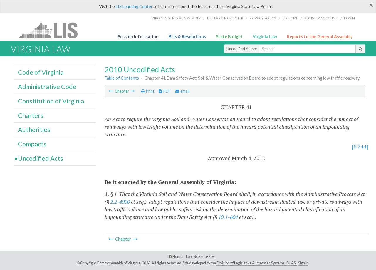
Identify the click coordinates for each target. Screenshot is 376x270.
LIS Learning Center (134, 6)
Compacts (32, 144)
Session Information (138, 36)
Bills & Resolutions (187, 36)
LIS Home (174, 256)
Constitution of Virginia (51, 101)
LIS (51, 30)
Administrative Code (47, 86)
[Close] (371, 5)
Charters (30, 115)
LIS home (290, 18)
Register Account (321, 18)
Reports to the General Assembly (320, 36)
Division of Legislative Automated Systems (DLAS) (256, 263)
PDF (165, 91)
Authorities (34, 129)
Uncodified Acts (241, 48)
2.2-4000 (120, 201)
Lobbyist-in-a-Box (200, 256)
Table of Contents (122, 78)
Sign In (303, 263)
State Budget (229, 36)
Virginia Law (265, 36)
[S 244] (360, 146)
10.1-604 (228, 216)
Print (147, 91)
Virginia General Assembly (176, 18)
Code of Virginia (40, 72)
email (182, 91)
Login (349, 18)
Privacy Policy (263, 18)
